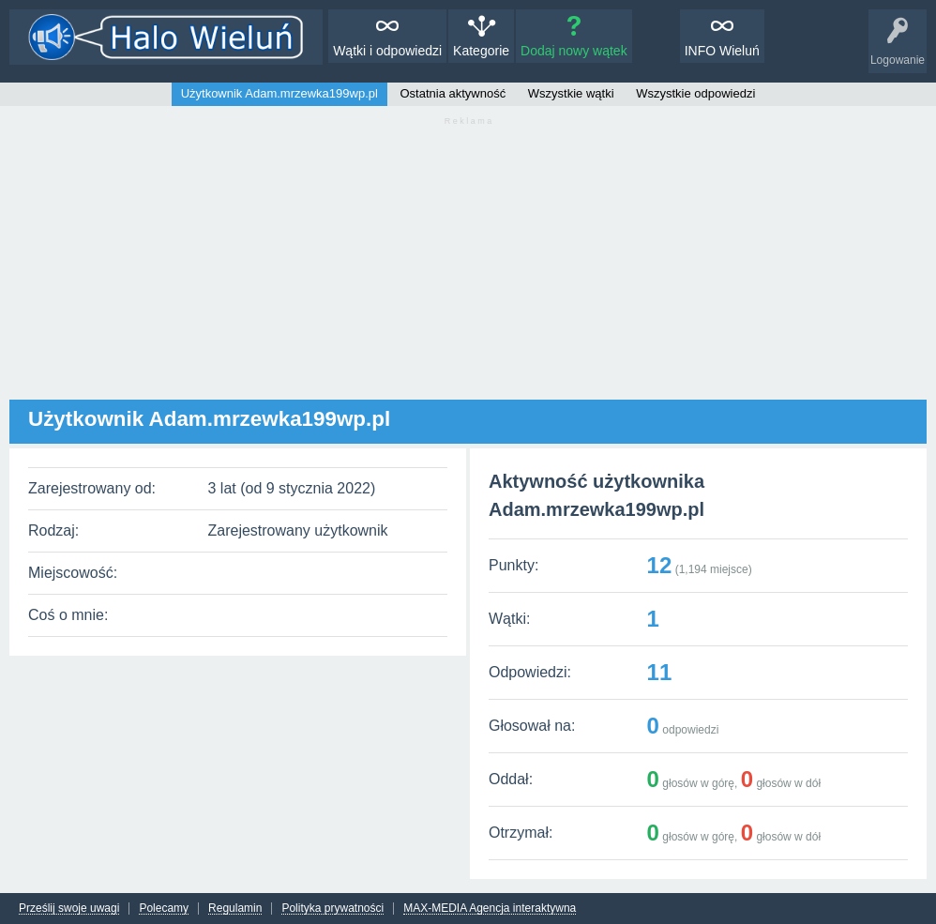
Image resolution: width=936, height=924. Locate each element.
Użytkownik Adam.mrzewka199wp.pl (279, 93)
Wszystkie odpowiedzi (695, 93)
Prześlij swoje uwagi (69, 908)
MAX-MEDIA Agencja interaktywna (489, 908)
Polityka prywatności (332, 908)
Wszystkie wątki (571, 93)
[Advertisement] (468, 268)
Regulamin (235, 908)
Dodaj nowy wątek (574, 50)
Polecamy (164, 908)
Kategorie (481, 50)
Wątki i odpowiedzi (387, 50)
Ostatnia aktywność (453, 93)
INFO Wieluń (722, 50)
